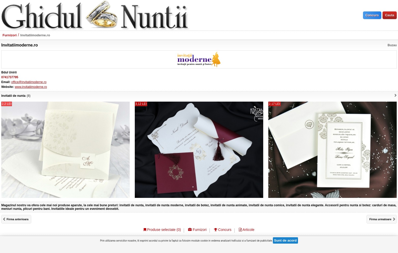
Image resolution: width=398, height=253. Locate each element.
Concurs (222, 230)
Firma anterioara (17, 219)
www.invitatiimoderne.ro (31, 87)
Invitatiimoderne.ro (35, 35)
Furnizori (10, 35)
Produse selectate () (162, 230)
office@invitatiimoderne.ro (28, 82)
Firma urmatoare (380, 219)
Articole (247, 230)
